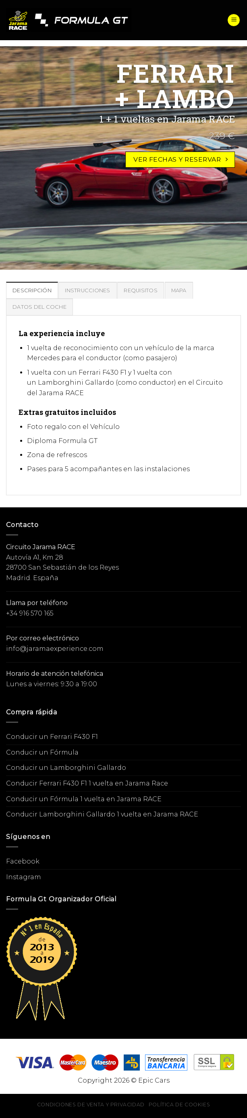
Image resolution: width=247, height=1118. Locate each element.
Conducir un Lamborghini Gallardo (66, 767)
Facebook (22, 861)
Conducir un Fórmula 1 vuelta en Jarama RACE (84, 799)
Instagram (23, 877)
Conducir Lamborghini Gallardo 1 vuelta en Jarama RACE (102, 814)
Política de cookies (179, 1105)
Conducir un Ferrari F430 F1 (52, 737)
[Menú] (233, 20)
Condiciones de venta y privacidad (91, 1105)
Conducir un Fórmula (42, 752)
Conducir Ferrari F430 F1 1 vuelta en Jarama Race (87, 783)
